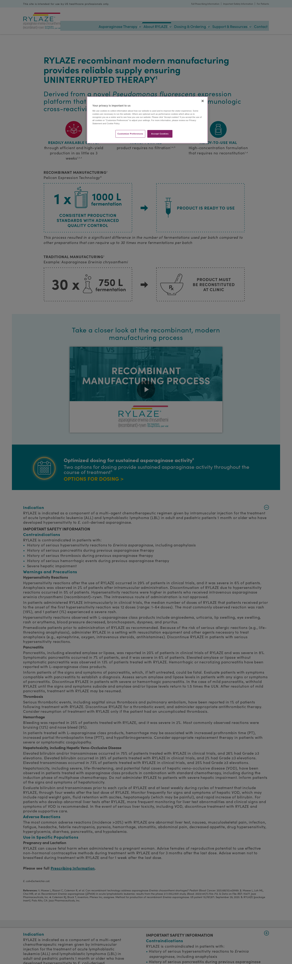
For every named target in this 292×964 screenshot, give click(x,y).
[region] (147, 120)
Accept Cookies (160, 134)
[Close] (203, 101)
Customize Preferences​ (130, 134)
